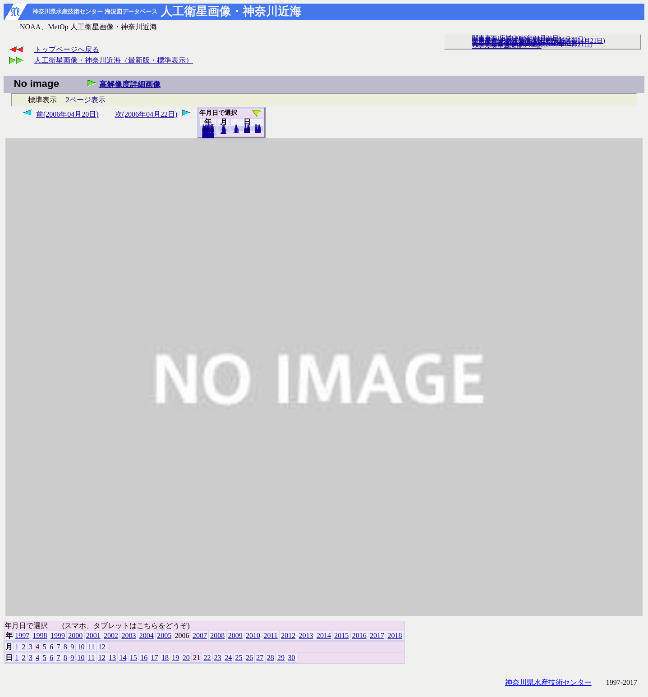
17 (154, 657)
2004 (146, 635)
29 (281, 657)
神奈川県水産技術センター (548, 682)
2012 (288, 635)
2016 (359, 635)
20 (247, 130)
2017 (377, 635)
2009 (235, 635)
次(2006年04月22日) (146, 114)
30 (258, 130)
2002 (111, 635)
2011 (270, 635)
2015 (341, 635)
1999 (58, 635)
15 (133, 657)
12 (223, 131)
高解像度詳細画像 (130, 84)
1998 (40, 635)
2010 (253, 635)
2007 (200, 635)
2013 (306, 635)
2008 (217, 635)
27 (259, 657)
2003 (128, 635)
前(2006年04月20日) (67, 114)
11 (91, 647)
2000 (75, 635)
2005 (164, 635)
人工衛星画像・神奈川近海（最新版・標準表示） (113, 60)
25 (239, 657)
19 (175, 657)
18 (165, 657)
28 (270, 657)
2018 (208, 135)
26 (249, 657)
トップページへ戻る (66, 49)
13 (112, 657)
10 (236, 130)
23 (217, 657)
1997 (22, 635)
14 (122, 657)
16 (143, 657)
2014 (324, 635)
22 (207, 657)
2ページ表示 (86, 100)
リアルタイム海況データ (507, 45)
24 (228, 657)
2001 (93, 635)
